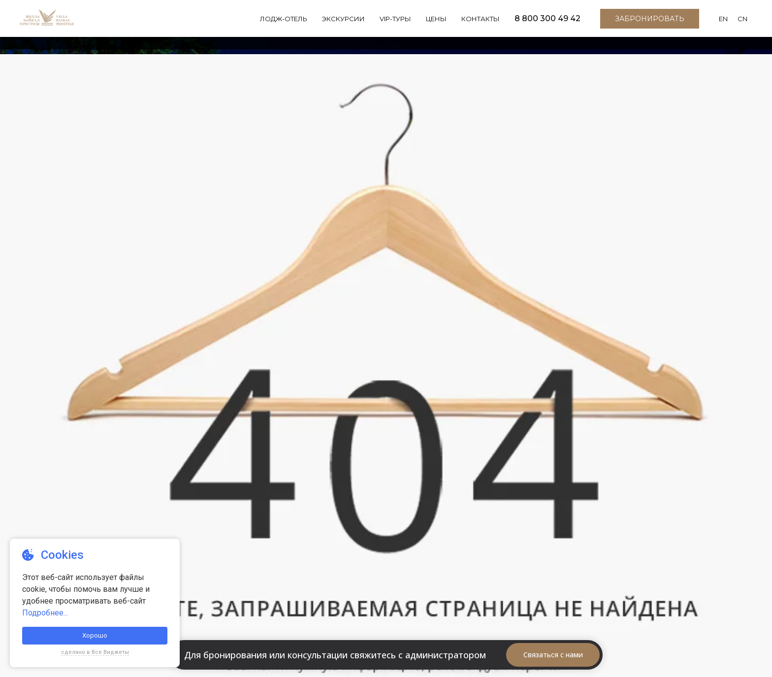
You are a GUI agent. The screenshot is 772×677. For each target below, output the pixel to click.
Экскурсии (337, 25)
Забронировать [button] (648, 24)
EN (723, 25)
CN (742, 25)
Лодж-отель (276, 25)
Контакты (478, 25)
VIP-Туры (390, 25)
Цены (433, 25)
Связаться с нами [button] (553, 654)
